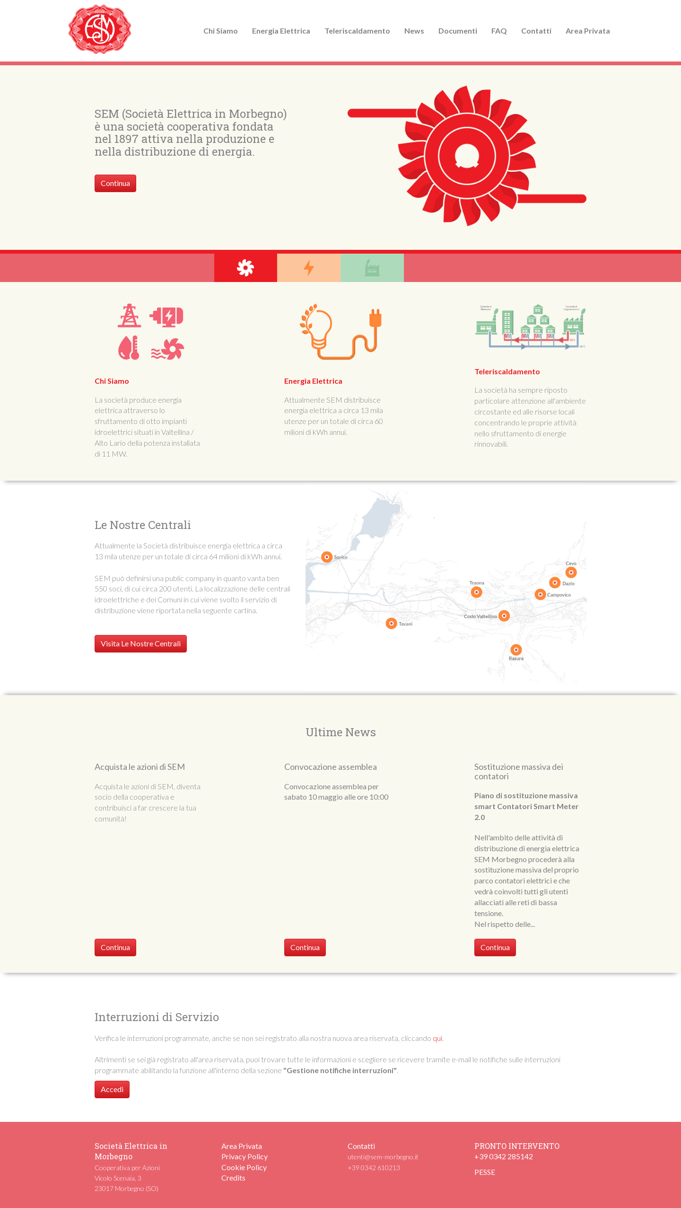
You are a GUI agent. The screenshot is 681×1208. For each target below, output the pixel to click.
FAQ (499, 30)
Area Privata (588, 30)
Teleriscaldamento (357, 30)
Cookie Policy (244, 1167)
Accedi (112, 1089)
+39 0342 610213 (374, 1168)
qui (437, 1037)
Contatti (536, 30)
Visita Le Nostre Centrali (141, 643)
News (414, 30)
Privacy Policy (244, 1156)
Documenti (457, 30)
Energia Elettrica (281, 30)
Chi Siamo (220, 30)
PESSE (484, 1171)
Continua (115, 182)
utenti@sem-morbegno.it (383, 1157)
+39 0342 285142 (503, 1156)
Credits (233, 1177)
